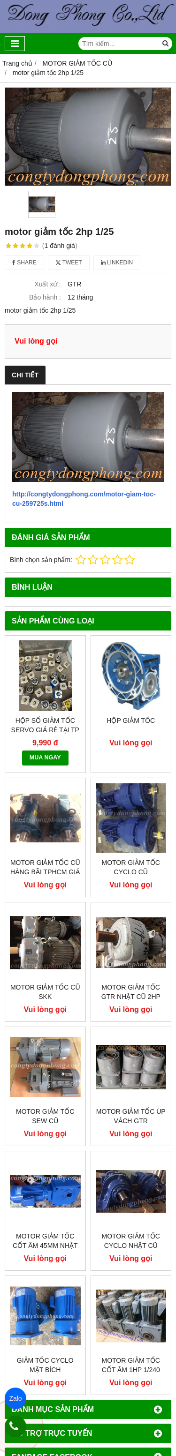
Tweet (68, 262)
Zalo (15, 1398)
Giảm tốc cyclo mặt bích (45, 1365)
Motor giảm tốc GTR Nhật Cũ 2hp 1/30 (131, 996)
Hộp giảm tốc (131, 720)
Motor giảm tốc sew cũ (45, 1116)
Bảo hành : (45, 297)
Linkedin (117, 262)
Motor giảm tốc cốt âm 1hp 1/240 (131, 1365)
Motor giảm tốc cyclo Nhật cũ (131, 1240)
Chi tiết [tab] (25, 375)
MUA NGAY (45, 757)
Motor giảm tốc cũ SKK (45, 991)
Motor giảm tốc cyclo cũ (131, 867)
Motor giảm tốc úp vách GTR (131, 1116)
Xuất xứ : (47, 284)
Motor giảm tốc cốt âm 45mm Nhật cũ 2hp (45, 1245)
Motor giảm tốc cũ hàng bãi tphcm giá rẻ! (45, 872)
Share (24, 262)
